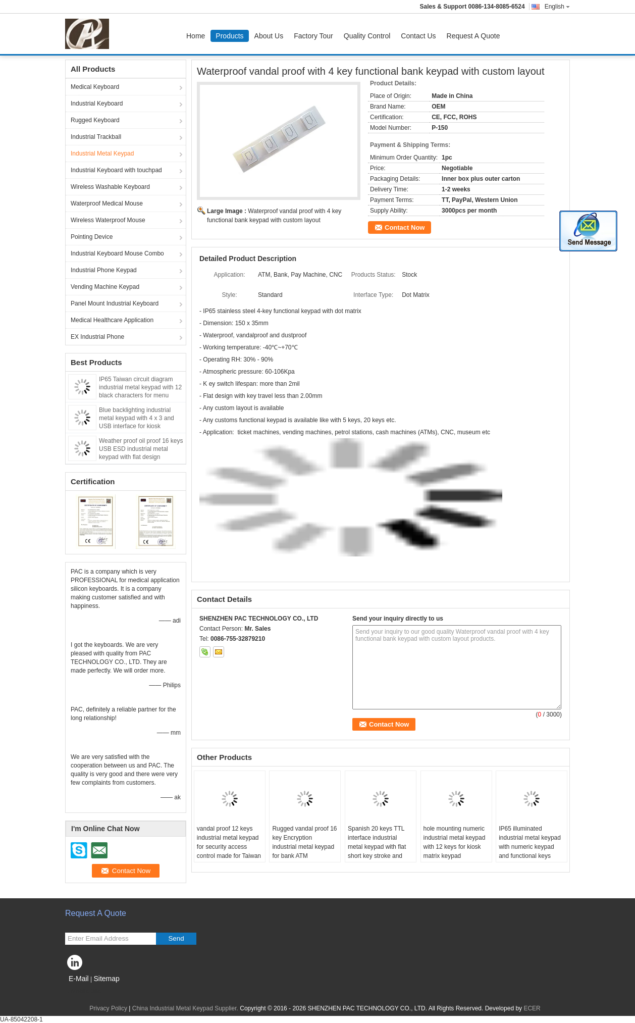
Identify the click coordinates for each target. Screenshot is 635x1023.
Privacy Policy (108, 1008)
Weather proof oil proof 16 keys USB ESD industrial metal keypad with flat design (141, 449)
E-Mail (79, 979)
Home (195, 36)
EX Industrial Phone (97, 336)
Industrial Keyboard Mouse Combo (117, 253)
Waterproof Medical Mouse (107, 203)
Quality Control (367, 36)
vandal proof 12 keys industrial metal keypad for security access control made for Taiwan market (229, 846)
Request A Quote (473, 36)
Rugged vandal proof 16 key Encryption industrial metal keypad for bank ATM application (304, 846)
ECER (531, 1008)
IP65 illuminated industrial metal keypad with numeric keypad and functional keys (530, 842)
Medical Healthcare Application (112, 320)
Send (176, 938)
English (557, 6)
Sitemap (106, 979)
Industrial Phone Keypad (104, 270)
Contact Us (418, 36)
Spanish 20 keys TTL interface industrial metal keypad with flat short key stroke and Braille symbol (377, 846)
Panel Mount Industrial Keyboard (114, 303)
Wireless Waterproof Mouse (108, 220)
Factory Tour (313, 36)
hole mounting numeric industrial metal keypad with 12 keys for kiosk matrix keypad (455, 842)
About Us (269, 36)
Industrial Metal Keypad (102, 153)
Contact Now (405, 227)
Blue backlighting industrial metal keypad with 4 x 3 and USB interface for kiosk (136, 418)
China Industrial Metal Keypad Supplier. (186, 1008)
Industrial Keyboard (97, 103)
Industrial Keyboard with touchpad (116, 170)
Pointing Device (92, 236)
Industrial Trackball (96, 136)
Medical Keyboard (95, 86)
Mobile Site (83, 991)
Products (229, 36)
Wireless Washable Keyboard (110, 186)
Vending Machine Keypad (105, 286)
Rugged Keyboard (95, 120)
